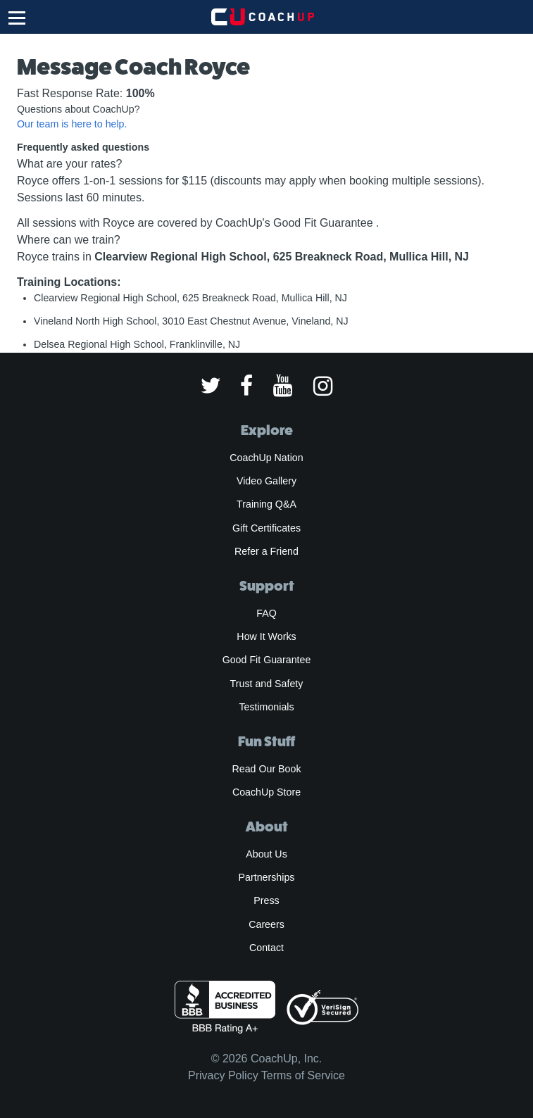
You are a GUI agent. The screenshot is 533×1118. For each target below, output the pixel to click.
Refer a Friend (266, 551)
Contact (266, 947)
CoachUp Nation (266, 457)
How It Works (266, 636)
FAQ (266, 613)
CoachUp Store (266, 792)
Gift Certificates (266, 528)
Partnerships (267, 877)
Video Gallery (266, 480)
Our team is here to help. (72, 124)
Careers (266, 924)
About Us (266, 854)
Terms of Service (303, 1075)
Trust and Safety (266, 683)
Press (266, 900)
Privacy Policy (223, 1075)
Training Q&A (266, 504)
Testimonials (266, 706)
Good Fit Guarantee (266, 659)
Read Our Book (266, 768)
